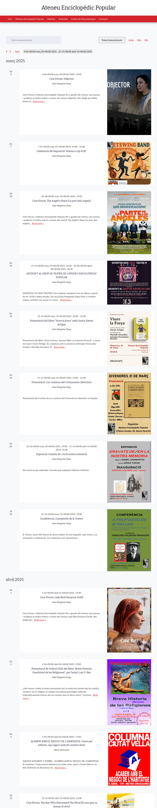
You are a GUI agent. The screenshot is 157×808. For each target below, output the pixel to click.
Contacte (103, 19)
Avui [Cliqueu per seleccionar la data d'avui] (17, 51)
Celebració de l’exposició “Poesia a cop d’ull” (61, 151)
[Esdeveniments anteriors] (6, 51)
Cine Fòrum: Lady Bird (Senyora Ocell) (61, 597)
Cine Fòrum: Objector (61, 78)
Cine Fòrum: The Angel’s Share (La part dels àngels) (61, 200)
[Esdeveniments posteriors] (10, 51)
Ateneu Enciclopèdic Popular (78, 7)
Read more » (39, 101)
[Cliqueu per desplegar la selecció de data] (58, 51)
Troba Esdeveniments (112, 40)
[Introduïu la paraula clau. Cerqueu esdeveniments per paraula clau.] (33, 40)
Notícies (51, 19)
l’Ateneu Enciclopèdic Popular (29, 19)
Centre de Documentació (83, 19)
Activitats (63, 19)
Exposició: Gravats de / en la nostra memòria (61, 454)
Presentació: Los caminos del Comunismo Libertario (62, 382)
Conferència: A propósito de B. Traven (61, 518)
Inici (10, 19)
